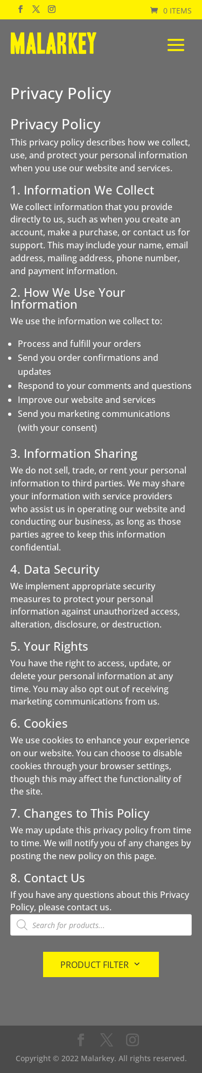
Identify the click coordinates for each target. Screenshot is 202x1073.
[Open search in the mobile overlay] (101, 925)
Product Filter (94, 965)
